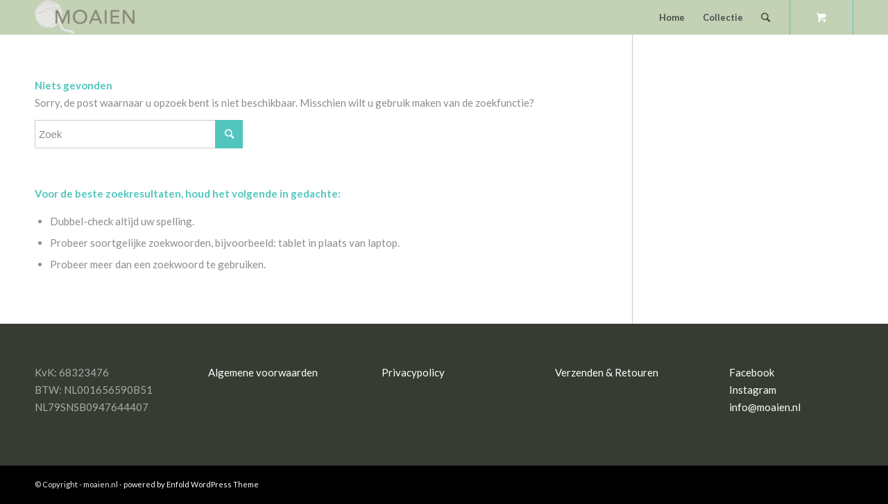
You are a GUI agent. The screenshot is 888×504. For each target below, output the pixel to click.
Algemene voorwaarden (263, 372)
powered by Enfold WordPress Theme (191, 484)
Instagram (752, 389)
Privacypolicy (413, 372)
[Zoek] (765, 17)
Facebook (751, 372)
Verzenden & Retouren (606, 372)
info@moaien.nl (765, 407)
